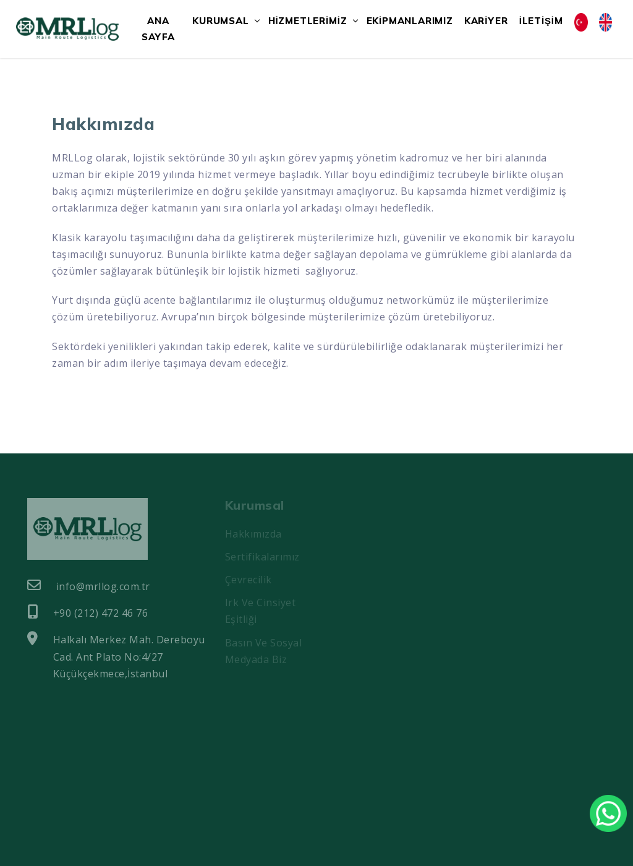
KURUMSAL (220, 21)
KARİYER (486, 21)
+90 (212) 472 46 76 (87, 612)
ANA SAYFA (158, 29)
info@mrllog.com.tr (88, 585)
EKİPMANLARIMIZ (410, 21)
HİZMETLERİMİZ (307, 21)
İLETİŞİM (541, 21)
